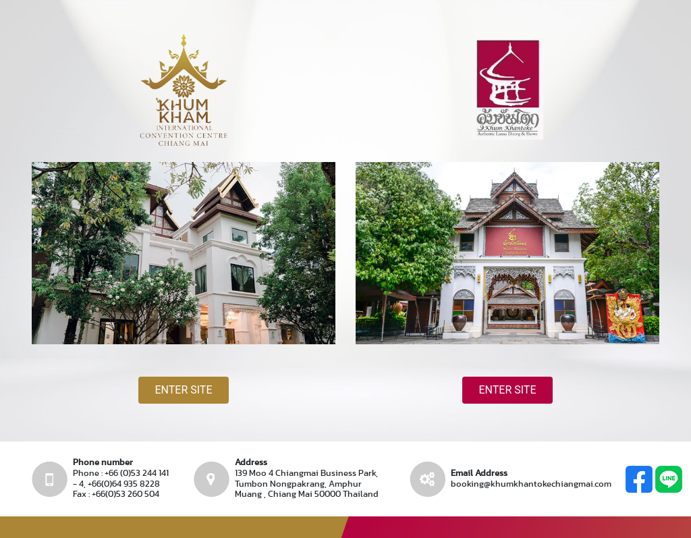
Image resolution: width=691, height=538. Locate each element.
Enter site (183, 389)
